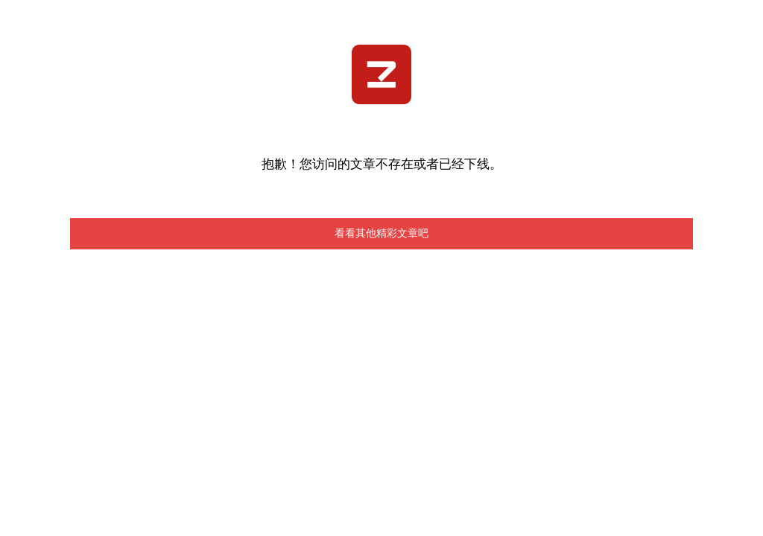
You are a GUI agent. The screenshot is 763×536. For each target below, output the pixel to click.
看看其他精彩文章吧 (381, 233)
